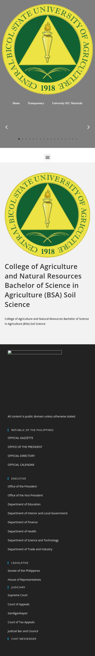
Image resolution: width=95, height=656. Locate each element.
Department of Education (24, 504)
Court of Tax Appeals (21, 622)
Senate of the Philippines (24, 571)
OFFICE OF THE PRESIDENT (25, 447)
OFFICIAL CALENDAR (21, 465)
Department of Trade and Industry (30, 549)
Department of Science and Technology (33, 540)
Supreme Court (17, 595)
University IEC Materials (67, 103)
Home (16, 103)
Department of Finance (23, 522)
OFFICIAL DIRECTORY (21, 456)
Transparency (36, 103)
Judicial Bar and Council (23, 631)
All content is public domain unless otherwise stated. (42, 416)
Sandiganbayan (18, 613)
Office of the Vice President (25, 495)
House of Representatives (24, 579)
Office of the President (22, 486)
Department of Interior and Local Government (38, 513)
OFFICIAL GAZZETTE (20, 438)
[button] (19, 139)
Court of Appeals (18, 604)
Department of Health (22, 531)
